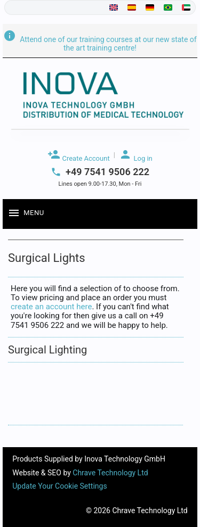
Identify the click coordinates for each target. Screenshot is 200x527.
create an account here (51, 306)
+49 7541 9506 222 (107, 172)
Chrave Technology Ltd (110, 472)
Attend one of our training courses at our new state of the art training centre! (99, 43)
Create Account (78, 155)
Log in (136, 155)
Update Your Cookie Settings (59, 486)
